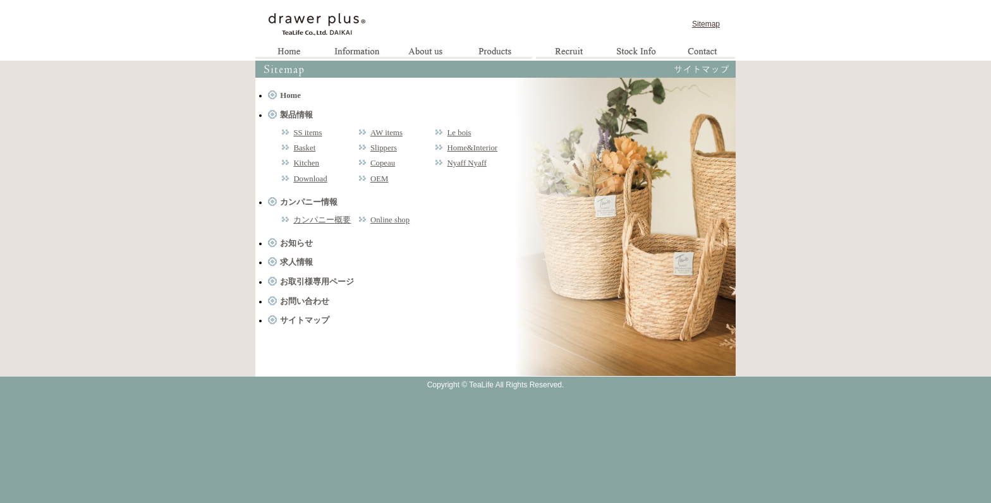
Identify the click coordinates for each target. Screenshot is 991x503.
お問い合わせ (702, 52)
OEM (379, 178)
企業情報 (426, 52)
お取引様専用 (635, 52)
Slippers (383, 147)
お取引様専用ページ (317, 281)
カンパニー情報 (308, 202)
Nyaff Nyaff (467, 163)
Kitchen (306, 163)
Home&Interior (472, 147)
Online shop (390, 219)
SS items (307, 132)
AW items (386, 132)
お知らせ (358, 52)
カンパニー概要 (322, 219)
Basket (304, 147)
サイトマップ (304, 320)
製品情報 (498, 52)
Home (289, 52)
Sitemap (706, 24)
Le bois (459, 132)
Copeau (382, 163)
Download (310, 178)
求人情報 (569, 52)
